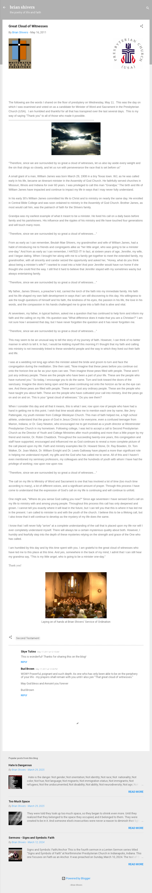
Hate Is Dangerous (20, 765)
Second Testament (27, 638)
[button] (141, 26)
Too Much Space (19, 801)
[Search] (148, 8)
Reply (24, 662)
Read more (135, 791)
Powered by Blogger (76, 878)
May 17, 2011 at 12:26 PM (46, 669)
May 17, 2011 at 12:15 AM (48, 652)
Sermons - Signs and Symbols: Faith (31, 837)
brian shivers (22, 7)
